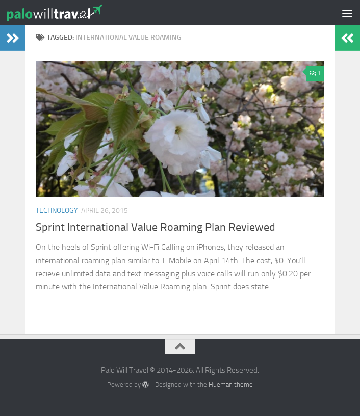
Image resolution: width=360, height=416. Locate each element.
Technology (57, 210)
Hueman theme (231, 385)
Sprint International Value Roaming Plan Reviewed (155, 227)
